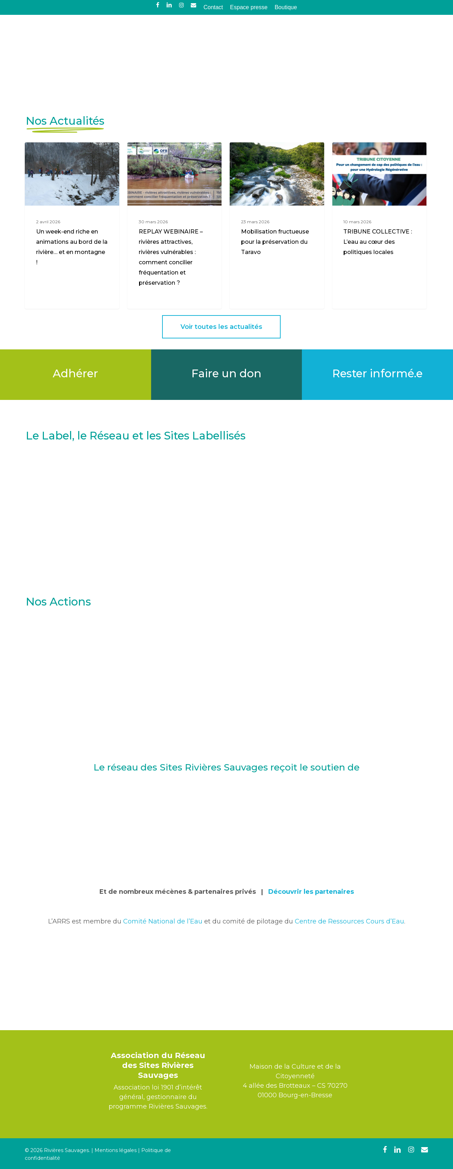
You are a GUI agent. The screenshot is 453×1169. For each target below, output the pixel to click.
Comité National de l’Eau (162, 1002)
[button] (221, 407)
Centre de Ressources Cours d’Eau (349, 1002)
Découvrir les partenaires (311, 972)
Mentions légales (115, 1150)
